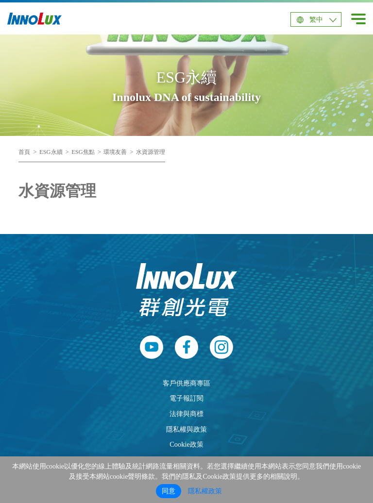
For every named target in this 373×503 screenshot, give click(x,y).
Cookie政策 (186, 444)
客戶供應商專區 (186, 383)
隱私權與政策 (186, 429)
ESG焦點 (83, 152)
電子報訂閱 (186, 398)
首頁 (24, 152)
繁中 (316, 19)
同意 (168, 491)
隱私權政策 (205, 491)
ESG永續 (51, 152)
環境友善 (115, 152)
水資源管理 (150, 152)
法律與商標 (186, 414)
